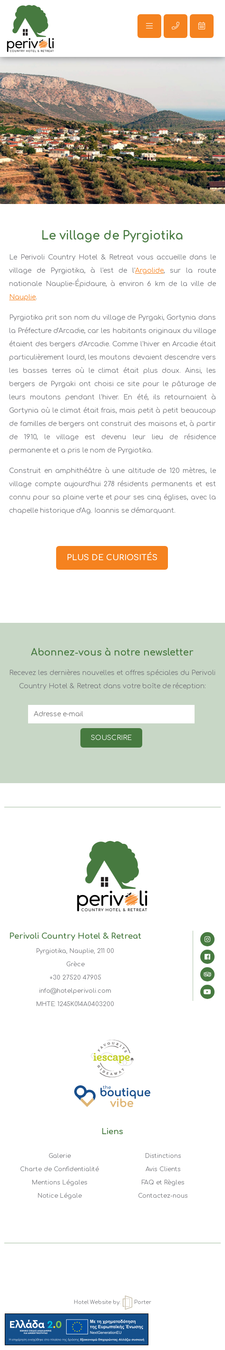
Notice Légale (60, 1196)
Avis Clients (163, 1169)
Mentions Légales (60, 1182)
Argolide (149, 270)
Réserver (201, 25)
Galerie (60, 1156)
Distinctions (163, 1156)
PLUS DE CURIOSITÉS (112, 557)
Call (175, 25)
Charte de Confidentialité (59, 1169)
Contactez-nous (163, 1196)
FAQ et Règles (163, 1182)
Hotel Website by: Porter (112, 1302)
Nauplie (22, 297)
